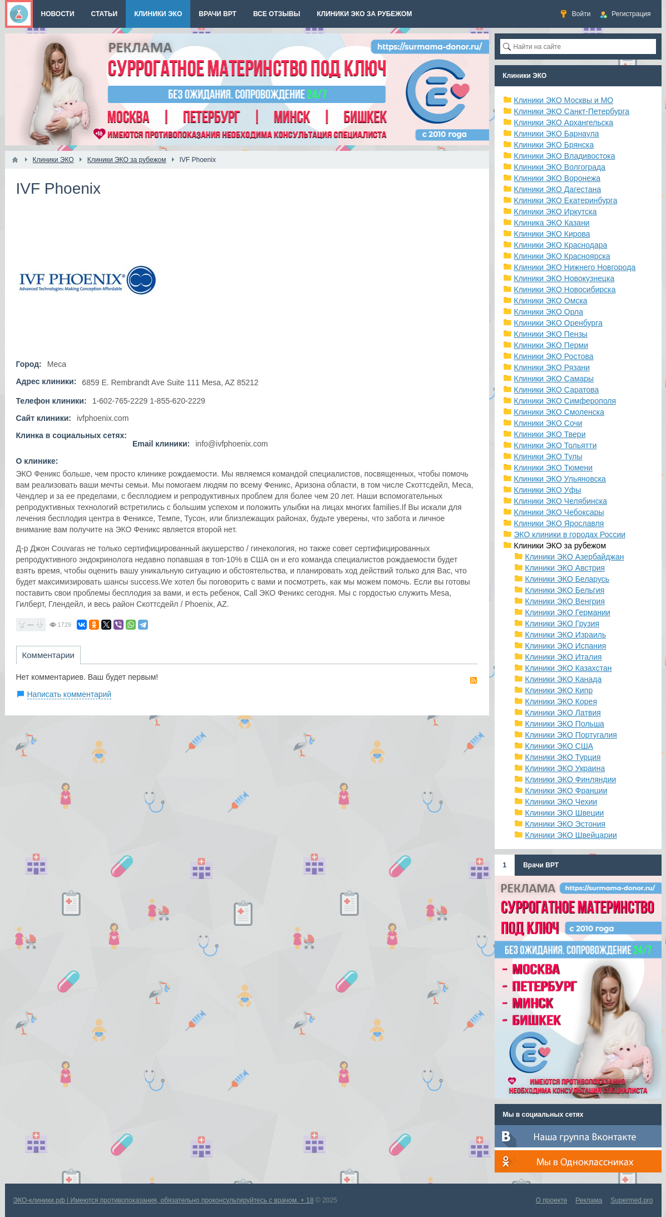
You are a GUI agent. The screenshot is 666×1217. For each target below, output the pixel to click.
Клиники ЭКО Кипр (559, 690)
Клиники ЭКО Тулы (548, 456)
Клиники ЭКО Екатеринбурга (566, 200)
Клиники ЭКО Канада (563, 679)
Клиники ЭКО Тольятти (555, 445)
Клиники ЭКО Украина (565, 768)
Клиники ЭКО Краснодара (561, 245)
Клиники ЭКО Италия (563, 656)
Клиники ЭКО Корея (561, 701)
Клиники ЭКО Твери (550, 434)
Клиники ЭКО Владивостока (564, 155)
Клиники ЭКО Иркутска (555, 211)
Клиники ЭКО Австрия (565, 567)
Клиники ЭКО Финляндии (570, 779)
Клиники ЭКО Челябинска (561, 501)
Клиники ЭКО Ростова (554, 356)
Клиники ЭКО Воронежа (557, 178)
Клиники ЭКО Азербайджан (574, 556)
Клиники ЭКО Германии (567, 612)
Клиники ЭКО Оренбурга (558, 322)
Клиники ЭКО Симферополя (565, 400)
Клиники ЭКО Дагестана (557, 189)
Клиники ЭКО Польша (564, 723)
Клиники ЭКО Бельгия (565, 590)
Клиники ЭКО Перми (551, 345)
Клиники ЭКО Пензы (551, 334)
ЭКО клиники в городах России (570, 534)
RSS (473, 680)
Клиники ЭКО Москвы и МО (564, 100)
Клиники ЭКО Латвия (563, 712)
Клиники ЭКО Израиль (565, 634)
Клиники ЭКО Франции (566, 790)
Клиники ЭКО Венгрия (565, 601)
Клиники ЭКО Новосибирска (565, 289)
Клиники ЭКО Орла (549, 311)
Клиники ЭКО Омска (551, 300)
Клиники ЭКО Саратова (556, 389)
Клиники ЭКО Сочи (548, 423)
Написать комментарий (69, 694)
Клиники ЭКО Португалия (571, 734)
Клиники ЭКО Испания (565, 645)
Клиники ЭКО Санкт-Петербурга (572, 111)
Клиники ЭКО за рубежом (560, 545)
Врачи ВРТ (541, 865)
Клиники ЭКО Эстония (565, 823)
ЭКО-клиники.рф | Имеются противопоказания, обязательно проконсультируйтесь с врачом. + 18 (163, 1200)
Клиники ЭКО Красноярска (562, 256)
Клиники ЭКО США (559, 746)
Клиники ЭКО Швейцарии (571, 835)
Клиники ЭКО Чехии (561, 801)
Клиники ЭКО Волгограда (560, 167)
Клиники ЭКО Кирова (552, 233)
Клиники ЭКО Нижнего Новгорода (575, 267)
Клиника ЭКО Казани (552, 222)
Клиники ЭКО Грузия (562, 623)
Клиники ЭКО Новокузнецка (564, 278)
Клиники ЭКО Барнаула (556, 133)
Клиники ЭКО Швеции (564, 812)
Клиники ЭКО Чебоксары (559, 512)
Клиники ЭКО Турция (563, 757)
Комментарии (48, 655)
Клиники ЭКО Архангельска (564, 122)
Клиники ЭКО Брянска (554, 144)
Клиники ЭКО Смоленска (559, 412)
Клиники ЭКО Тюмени (553, 467)
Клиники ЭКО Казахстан (568, 668)
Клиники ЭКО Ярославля (559, 523)
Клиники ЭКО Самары (554, 378)
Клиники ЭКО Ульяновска (560, 478)
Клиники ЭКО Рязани (552, 367)
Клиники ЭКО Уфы (547, 489)
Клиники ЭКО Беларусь (567, 579)
